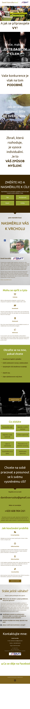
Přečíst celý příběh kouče (6, 279)
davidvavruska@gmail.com (16, 640)
